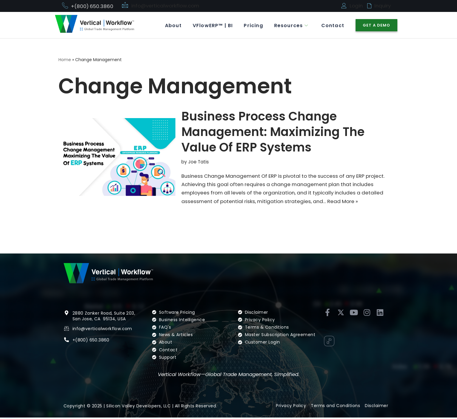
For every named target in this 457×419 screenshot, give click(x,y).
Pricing (251, 25)
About (169, 25)
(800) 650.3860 (92, 341)
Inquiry (383, 5)
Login (356, 5)
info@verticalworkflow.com (166, 5)
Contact (332, 25)
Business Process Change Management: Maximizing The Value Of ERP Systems (273, 132)
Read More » (346, 201)
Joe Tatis (198, 162)
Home (64, 60)
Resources (290, 25)
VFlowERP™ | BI (209, 25)
